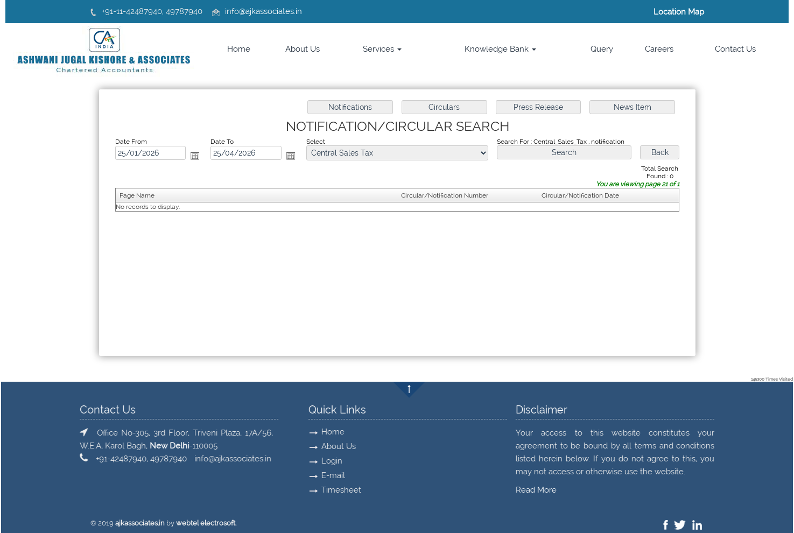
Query (602, 49)
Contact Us (735, 49)
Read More (117, 490)
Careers (659, 49)
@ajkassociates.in (270, 11)
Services (382, 49)
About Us (302, 49)
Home (238, 49)
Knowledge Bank (500, 49)
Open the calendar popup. (195, 156)
